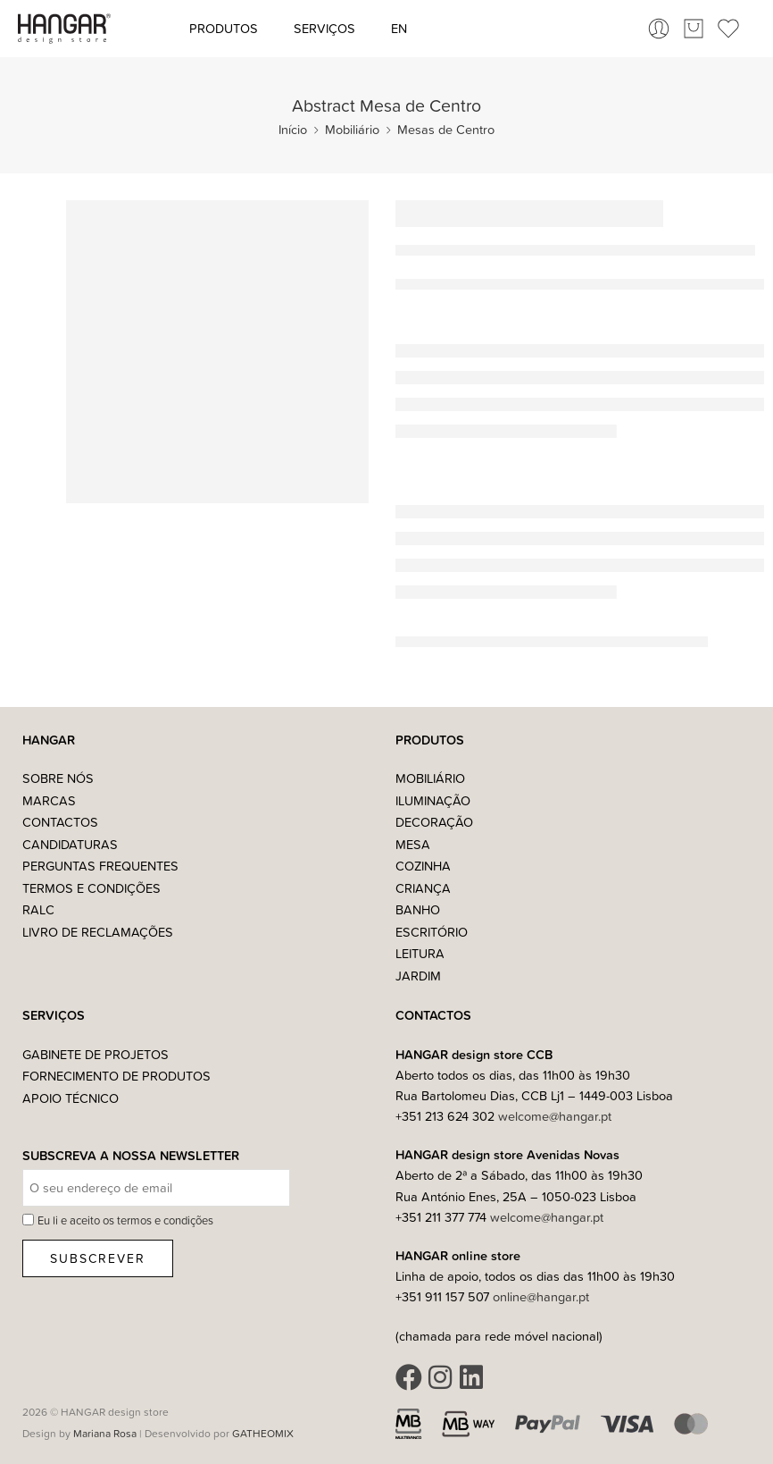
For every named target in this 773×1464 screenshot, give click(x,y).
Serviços (324, 28)
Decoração (434, 821)
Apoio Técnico (70, 1098)
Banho (417, 909)
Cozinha (423, 865)
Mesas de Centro (446, 129)
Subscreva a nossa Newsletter (130, 1156)
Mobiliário (352, 129)
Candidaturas (70, 844)
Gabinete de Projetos (95, 1054)
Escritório (431, 931)
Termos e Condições (91, 888)
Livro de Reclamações (97, 931)
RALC (38, 909)
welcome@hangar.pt (554, 1115)
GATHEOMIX (263, 1433)
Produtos (223, 28)
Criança (423, 888)
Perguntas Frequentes (100, 865)
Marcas (49, 800)
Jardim (418, 975)
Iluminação (432, 800)
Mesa (412, 844)
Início (292, 129)
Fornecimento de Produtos (116, 1075)
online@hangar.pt (541, 1296)
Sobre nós (58, 778)
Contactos (60, 821)
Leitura (420, 953)
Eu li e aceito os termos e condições (125, 1220)
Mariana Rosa (105, 1433)
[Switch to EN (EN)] (399, 28)
